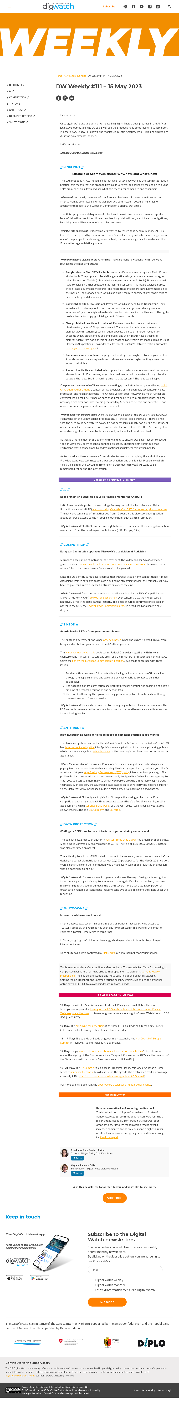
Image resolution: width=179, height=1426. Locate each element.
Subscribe (82, 6)
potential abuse (101, 751)
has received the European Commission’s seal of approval (113, 564)
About (136, 1390)
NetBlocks (109, 953)
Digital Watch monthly (108, 1285)
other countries (112, 640)
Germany (98, 810)
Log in (169, 1390)
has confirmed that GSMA (121, 839)
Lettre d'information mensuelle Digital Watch (123, 1290)
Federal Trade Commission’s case (106, 606)
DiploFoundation (29, 1390)
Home (59, 76)
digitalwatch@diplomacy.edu (20, 1375)
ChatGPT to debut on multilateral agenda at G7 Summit (111, 1076)
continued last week (97, 805)
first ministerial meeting (90, 1026)
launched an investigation (80, 747)
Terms (161, 1390)
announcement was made (80, 652)
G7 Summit (87, 1068)
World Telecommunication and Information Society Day (111, 1051)
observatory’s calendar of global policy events (124, 1084)
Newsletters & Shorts (75, 76)
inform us (54, 1393)
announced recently (81, 1072)
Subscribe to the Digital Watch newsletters (117, 1237)
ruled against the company (81, 348)
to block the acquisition (103, 597)
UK (90, 810)
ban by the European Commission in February (98, 661)
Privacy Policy (101, 1261)
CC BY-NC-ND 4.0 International (57, 1390)
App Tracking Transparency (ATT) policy (107, 772)
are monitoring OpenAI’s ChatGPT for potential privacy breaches (130, 509)
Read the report (109, 1137)
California (115, 810)
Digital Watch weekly (107, 1280)
